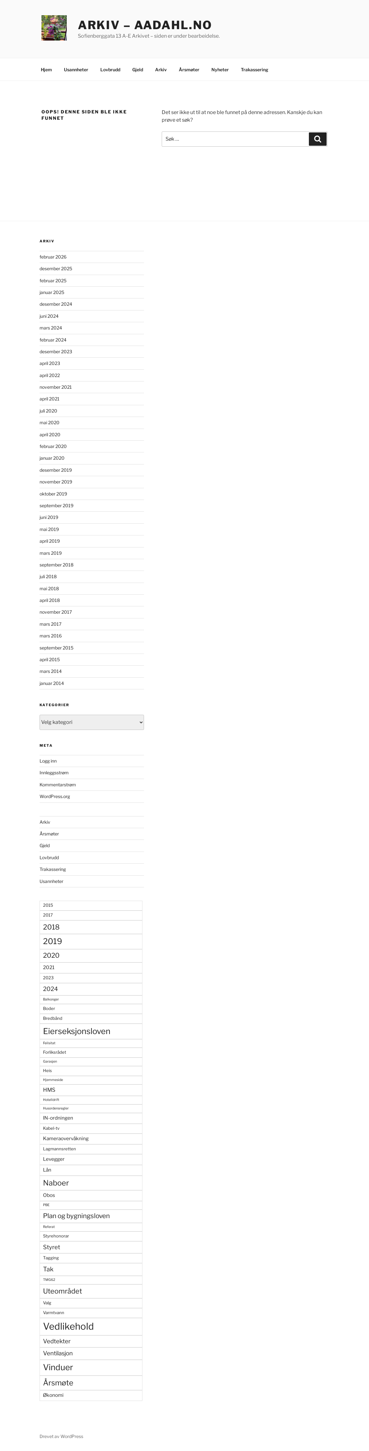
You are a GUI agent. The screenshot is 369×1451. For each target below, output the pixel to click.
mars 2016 (51, 635)
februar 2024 (53, 339)
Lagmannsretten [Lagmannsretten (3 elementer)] (59, 1148)
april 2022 (50, 375)
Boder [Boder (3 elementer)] (49, 1008)
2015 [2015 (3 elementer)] (48, 905)
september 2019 (56, 505)
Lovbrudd (110, 69)
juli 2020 (48, 410)
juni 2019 (49, 517)
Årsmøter (189, 69)
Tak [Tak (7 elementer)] (48, 1269)
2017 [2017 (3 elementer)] (48, 914)
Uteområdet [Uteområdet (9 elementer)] (62, 1291)
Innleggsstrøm (54, 772)
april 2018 (50, 600)
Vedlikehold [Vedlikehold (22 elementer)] (68, 1326)
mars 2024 (51, 327)
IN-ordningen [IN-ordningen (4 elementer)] (58, 1118)
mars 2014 (51, 671)
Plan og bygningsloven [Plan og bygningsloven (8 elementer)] (76, 1216)
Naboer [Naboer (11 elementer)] (56, 1182)
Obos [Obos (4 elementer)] (49, 1195)
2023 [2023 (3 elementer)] (48, 977)
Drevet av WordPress (61, 1436)
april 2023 (50, 363)
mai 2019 (49, 529)
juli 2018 (48, 576)
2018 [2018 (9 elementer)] (51, 927)
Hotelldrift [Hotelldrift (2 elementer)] (51, 1100)
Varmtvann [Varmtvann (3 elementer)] (53, 1312)
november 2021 (56, 387)
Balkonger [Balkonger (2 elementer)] (51, 999)
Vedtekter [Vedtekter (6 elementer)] (57, 1341)
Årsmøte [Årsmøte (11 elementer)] (58, 1382)
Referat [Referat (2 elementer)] (49, 1227)
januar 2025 (52, 292)
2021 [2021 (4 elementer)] (48, 967)
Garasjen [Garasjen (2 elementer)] (50, 1061)
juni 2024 (49, 316)
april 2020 (50, 434)
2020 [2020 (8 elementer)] (51, 955)
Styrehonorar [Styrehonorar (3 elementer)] (56, 1235)
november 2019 (56, 481)
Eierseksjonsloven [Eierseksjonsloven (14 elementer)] (76, 1031)
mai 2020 (49, 422)
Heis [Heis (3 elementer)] (47, 1070)
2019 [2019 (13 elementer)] (52, 941)
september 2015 (56, 647)
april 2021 (49, 398)
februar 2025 (53, 280)
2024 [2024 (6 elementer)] (50, 989)
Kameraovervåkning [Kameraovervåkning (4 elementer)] (66, 1138)
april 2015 (50, 659)
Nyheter (220, 69)
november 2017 (56, 612)
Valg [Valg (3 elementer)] (47, 1302)
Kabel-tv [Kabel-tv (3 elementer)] (51, 1128)
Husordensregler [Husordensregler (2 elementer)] (56, 1108)
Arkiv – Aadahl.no (145, 25)
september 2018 (56, 564)
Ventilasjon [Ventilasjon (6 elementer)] (58, 1353)
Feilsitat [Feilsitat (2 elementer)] (49, 1043)
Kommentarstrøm (58, 784)
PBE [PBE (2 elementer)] (46, 1205)
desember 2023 (56, 351)
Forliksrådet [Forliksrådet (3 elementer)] (54, 1052)
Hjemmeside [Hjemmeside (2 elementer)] (53, 1080)
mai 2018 (49, 588)
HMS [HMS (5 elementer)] (49, 1090)
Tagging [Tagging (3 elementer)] (51, 1257)
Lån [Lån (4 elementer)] (47, 1170)
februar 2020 (53, 446)
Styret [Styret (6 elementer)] (51, 1247)
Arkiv (161, 69)
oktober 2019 (53, 493)
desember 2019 (56, 470)
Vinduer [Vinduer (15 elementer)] (58, 1367)
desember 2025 (56, 268)
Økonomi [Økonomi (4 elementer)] (53, 1395)
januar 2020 (52, 458)
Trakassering (254, 69)
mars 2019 (51, 553)
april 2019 (50, 541)
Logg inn (48, 761)
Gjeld (137, 69)
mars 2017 (50, 624)
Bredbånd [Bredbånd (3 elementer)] (52, 1018)
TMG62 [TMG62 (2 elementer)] (49, 1280)
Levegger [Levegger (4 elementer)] (54, 1159)
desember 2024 (56, 304)
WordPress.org (55, 796)
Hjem (46, 69)
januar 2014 (52, 683)
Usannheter (76, 69)
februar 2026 (53, 256)
